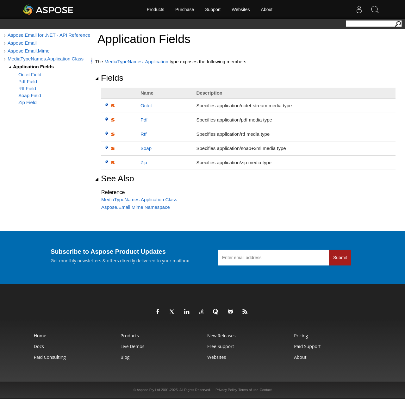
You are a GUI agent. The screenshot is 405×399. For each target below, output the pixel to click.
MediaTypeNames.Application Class (46, 58)
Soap (146, 148)
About (267, 9)
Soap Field (29, 95)
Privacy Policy (226, 390)
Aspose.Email (22, 43)
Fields (109, 78)
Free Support (220, 346)
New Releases (221, 336)
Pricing (301, 336)
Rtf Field (27, 88)
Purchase (184, 9)
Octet (146, 105)
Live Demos (132, 346)
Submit (340, 257)
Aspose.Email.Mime (29, 50)
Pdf (144, 119)
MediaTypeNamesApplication (136, 61)
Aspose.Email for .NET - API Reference (49, 35)
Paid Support (307, 346)
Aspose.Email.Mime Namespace (135, 207)
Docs (39, 346)
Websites (241, 9)
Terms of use (249, 390)
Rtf (143, 134)
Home (40, 336)
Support (213, 9)
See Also (114, 178)
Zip (143, 162)
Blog (125, 357)
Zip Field (27, 102)
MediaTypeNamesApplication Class (139, 199)
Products (155, 9)
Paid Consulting (50, 357)
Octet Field (29, 74)
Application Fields (33, 66)
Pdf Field (27, 81)
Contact (266, 390)
